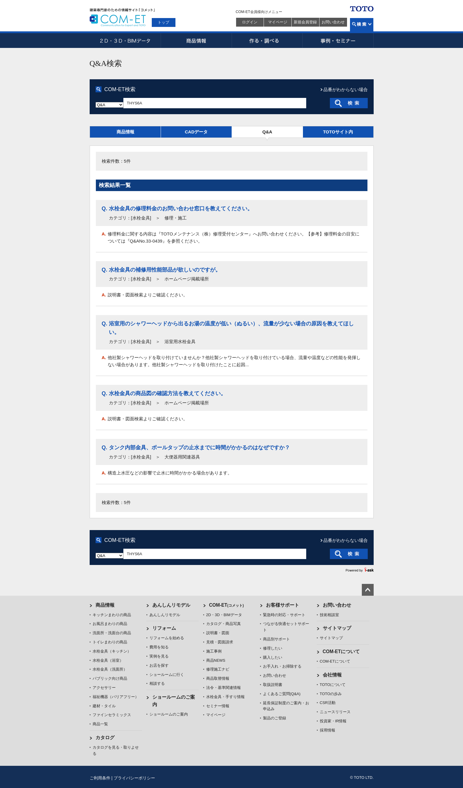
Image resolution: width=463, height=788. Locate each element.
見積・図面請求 (219, 642)
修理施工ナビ (217, 669)
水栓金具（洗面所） (110, 669)
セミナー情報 (217, 706)
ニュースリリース (335, 712)
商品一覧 (100, 724)
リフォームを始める (166, 638)
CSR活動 (327, 702)
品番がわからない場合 (345, 89)
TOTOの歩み (331, 694)
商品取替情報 (217, 678)
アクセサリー (104, 687)
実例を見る (159, 656)
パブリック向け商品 (110, 678)
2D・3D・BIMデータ (125, 40)
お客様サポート (282, 605)
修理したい (272, 648)
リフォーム (164, 628)
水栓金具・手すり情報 (225, 697)
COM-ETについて (341, 651)
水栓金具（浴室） (108, 660)
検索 (361, 24)
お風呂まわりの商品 (110, 623)
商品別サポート (276, 639)
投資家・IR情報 (333, 721)
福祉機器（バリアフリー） (116, 697)
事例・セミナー (338, 40)
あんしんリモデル (171, 605)
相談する (157, 683)
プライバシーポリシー (134, 778)
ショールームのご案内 (168, 714)
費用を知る (159, 647)
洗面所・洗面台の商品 (112, 633)
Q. (104, 208)
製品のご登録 (274, 718)
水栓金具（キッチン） (112, 651)
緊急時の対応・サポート (284, 615)
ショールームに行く (166, 674)
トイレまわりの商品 (110, 642)
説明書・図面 (217, 633)
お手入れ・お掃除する (282, 666)
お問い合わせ (333, 22)
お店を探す (159, 665)
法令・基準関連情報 (223, 687)
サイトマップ (337, 628)
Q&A (267, 131)
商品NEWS (215, 660)
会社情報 (332, 674)
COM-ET (226, 605)
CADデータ (196, 131)
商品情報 (196, 40)
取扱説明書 (272, 684)
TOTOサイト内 (338, 131)
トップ (163, 22)
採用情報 (327, 730)
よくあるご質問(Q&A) (282, 694)
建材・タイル (104, 706)
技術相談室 (329, 615)
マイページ (277, 22)
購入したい (272, 657)
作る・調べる (267, 40)
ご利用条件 (100, 778)
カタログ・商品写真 (223, 623)
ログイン (249, 22)
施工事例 (214, 651)
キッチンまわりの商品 (112, 615)
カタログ (105, 737)
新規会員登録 (305, 22)
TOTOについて (333, 684)
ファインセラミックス (112, 715)
